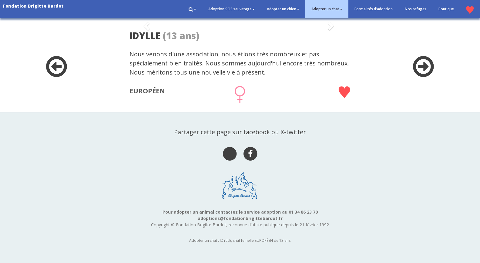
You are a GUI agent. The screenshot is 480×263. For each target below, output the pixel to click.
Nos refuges (415, 9)
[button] (192, 9)
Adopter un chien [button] (283, 9)
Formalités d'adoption (373, 9)
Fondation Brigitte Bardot (33, 6)
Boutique (446, 9)
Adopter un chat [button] (326, 9)
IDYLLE (144, 35)
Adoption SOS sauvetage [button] (231, 9)
